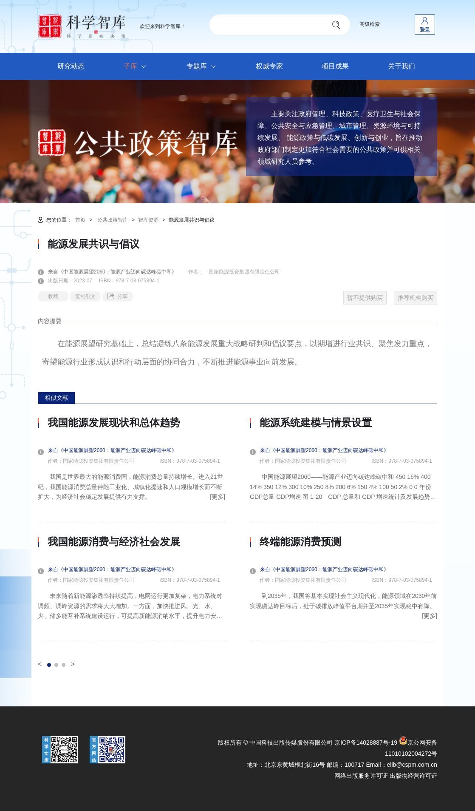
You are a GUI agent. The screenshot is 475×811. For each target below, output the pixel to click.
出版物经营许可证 (413, 775)
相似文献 (56, 397)
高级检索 (369, 24)
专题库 (203, 66)
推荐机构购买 (415, 297)
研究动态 (71, 66)
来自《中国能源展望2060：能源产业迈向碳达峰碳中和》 (117, 272)
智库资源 (148, 220)
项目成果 (335, 66)
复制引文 (85, 296)
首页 (80, 220)
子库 (137, 66)
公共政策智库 (112, 220)
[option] (131, 529)
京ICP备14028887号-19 (365, 742)
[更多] (217, 496)
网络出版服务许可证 (361, 775)
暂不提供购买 (365, 297)
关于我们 (401, 66)
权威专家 (269, 66)
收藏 (53, 296)
